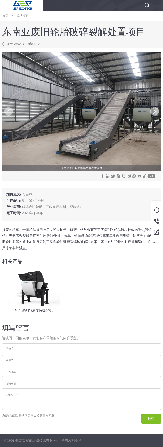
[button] (158, 5)
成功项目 (22, 16)
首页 (5, 16)
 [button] (147, 5)
